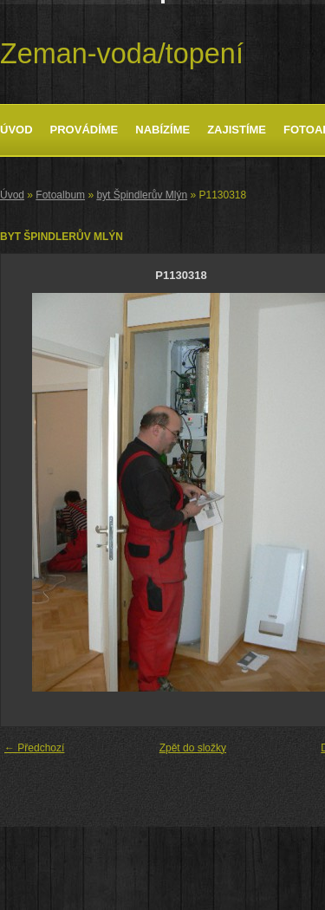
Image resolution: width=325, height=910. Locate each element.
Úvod (16, 129)
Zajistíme (236, 129)
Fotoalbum (60, 195)
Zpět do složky (192, 748)
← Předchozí (34, 748)
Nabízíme (162, 129)
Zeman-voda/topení (122, 53)
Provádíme (84, 129)
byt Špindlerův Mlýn (141, 195)
